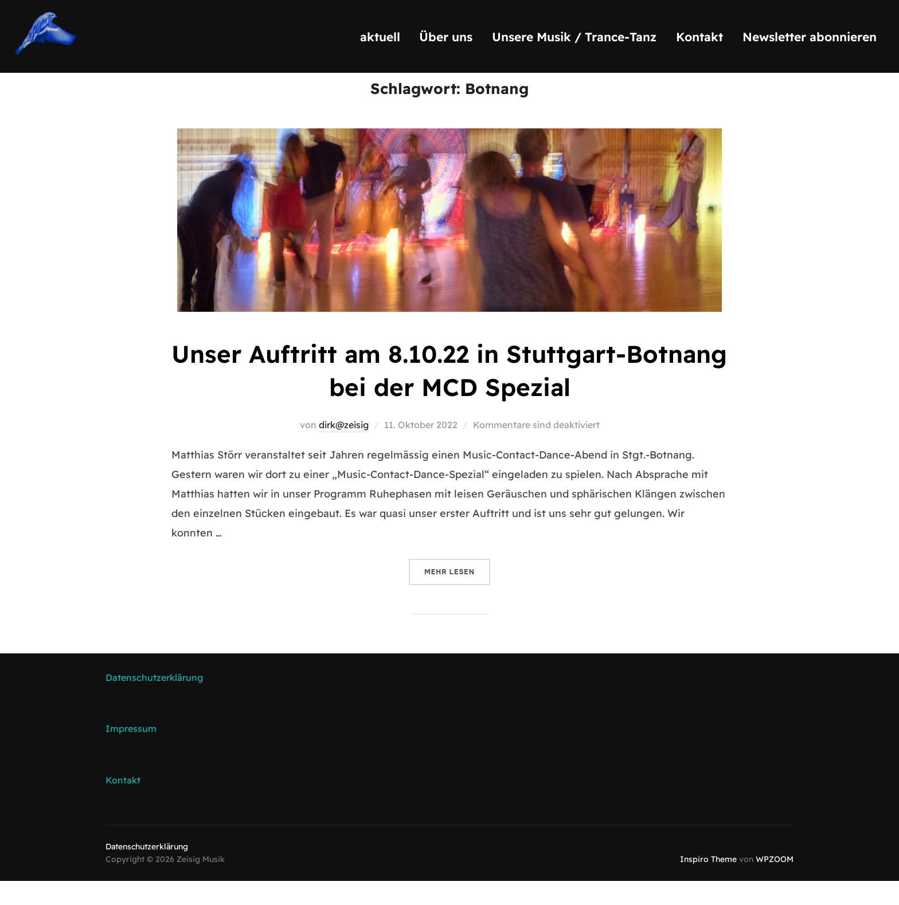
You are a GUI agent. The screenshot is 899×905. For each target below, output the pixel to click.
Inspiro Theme (708, 883)
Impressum (131, 752)
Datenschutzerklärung (154, 701)
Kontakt (699, 36)
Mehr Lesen (457, 594)
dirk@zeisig (344, 449)
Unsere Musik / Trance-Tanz (574, 36)
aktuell (380, 36)
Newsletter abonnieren (809, 36)
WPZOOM (775, 883)
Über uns (445, 36)
